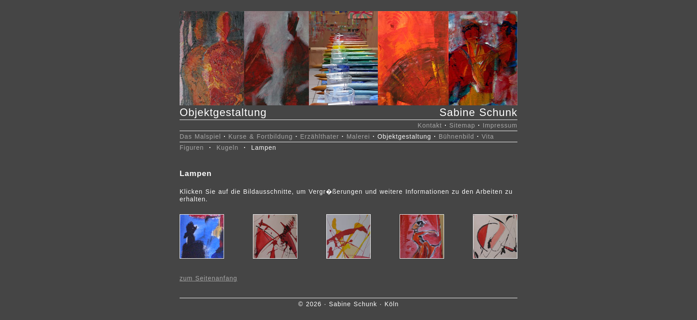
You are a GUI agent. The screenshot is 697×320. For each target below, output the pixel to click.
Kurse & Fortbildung (260, 136)
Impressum (500, 125)
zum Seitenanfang (208, 278)
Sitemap (462, 125)
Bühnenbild (456, 136)
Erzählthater (319, 136)
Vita (487, 136)
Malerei (358, 136)
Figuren (192, 147)
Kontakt (430, 125)
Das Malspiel (200, 136)
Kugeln (227, 147)
